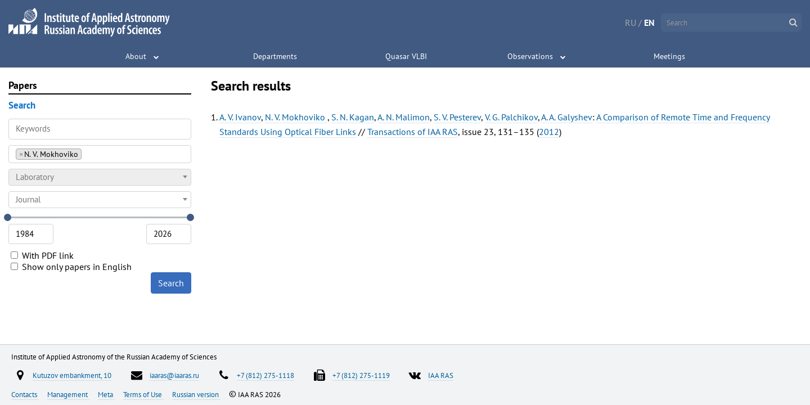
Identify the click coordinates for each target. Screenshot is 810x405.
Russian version (196, 394)
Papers (22, 85)
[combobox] (99, 154)
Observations (530, 56)
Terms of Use (143, 394)
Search (171, 283)
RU (630, 22)
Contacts (25, 394)
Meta (106, 394)
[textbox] (100, 177)
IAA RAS (440, 375)
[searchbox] (87, 153)
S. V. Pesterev (457, 117)
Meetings (669, 56)
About (135, 56)
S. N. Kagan (352, 117)
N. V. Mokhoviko (296, 117)
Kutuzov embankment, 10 (72, 375)
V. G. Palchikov (511, 117)
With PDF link (42, 255)
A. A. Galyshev (566, 117)
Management (68, 394)
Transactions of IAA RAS (412, 131)
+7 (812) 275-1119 (361, 375)
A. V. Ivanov (240, 117)
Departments (275, 56)
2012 (549, 131)
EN (649, 22)
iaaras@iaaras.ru (174, 375)
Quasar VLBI (406, 56)
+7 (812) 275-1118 (265, 375)
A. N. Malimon (403, 117)
